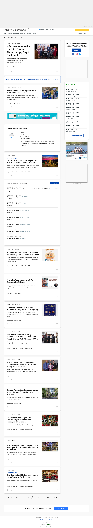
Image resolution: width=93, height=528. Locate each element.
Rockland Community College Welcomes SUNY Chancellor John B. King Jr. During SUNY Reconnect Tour (22, 337)
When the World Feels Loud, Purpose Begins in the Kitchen (22, 281)
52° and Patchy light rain (46, 29)
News (4, 33)
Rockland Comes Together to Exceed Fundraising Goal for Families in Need (23, 253)
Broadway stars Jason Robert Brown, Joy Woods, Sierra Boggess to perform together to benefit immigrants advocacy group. (22, 314)
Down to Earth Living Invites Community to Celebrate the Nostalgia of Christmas (19, 420)
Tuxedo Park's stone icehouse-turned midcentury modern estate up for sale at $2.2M (23, 392)
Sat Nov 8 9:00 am (12, 472)
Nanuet (8, 43)
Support (55, 79)
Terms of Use (43, 526)
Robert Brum (10, 104)
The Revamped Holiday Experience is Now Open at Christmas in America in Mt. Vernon (22, 447)
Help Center (50, 520)
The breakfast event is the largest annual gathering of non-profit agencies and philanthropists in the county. (17, 60)
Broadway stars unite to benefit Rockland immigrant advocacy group (22, 308)
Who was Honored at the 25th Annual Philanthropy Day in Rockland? (19, 51)
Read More (9, 191)
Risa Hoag (9, 67)
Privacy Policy (50, 526)
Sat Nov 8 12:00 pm (12, 443)
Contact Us (43, 520)
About (34, 33)
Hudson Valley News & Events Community (17, 183)
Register (80, 33)
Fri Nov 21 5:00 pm (12, 158)
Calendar (10, 33)
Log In (85, 33)
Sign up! (76, 50)
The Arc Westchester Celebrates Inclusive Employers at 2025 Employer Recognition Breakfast (23, 364)
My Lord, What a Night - (18, 197)
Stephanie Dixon (11, 172)
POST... (55, 183)
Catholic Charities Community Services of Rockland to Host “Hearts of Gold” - (32, 189)
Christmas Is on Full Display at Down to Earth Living (20, 425)
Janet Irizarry (10, 293)
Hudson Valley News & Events (24, 172)
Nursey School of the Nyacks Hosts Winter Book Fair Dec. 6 (21, 91)
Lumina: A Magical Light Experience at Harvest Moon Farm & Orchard (22, 161)
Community (16, 33)
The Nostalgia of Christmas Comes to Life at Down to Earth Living (22, 476)
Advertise (28, 33)
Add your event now (76, 135)
